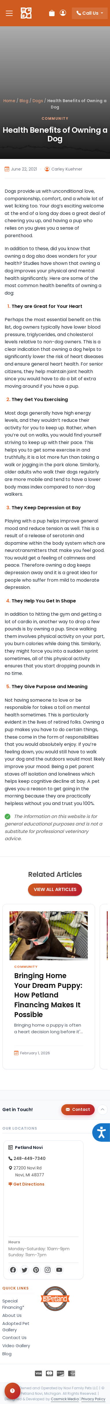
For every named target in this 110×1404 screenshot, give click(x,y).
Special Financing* (13, 1304)
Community (55, 118)
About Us (12, 1315)
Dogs (38, 101)
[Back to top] (102, 1110)
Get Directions (26, 1184)
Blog (24, 101)
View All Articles (55, 889)
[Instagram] (47, 1269)
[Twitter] (24, 1269)
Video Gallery (16, 1346)
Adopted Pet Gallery (15, 1327)
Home (9, 101)
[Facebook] (13, 1269)
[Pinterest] (36, 1269)
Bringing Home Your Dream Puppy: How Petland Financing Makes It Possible (48, 995)
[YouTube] (59, 1269)
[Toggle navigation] (9, 13)
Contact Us (14, 1338)
